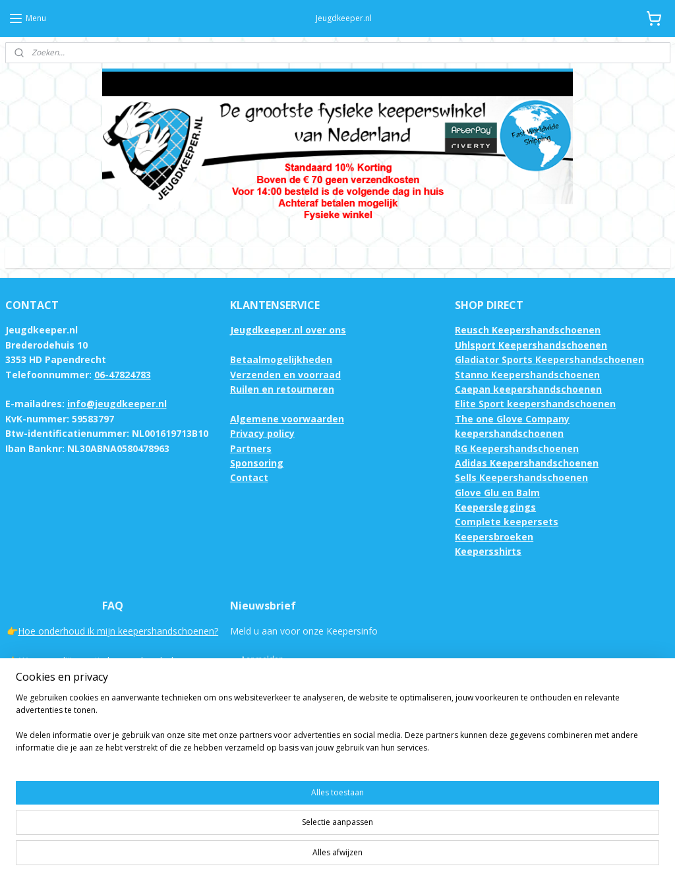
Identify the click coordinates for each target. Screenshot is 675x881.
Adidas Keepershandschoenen (527, 463)
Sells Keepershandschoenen (521, 477)
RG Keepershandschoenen (517, 448)
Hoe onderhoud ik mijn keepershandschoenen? (118, 631)
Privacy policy (262, 433)
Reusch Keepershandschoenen (528, 330)
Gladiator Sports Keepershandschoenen (549, 359)
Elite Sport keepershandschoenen (535, 403)
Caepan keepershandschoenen (528, 389)
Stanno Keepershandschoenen (527, 374)
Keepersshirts (488, 551)
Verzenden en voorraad (285, 374)
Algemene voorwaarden (287, 418)
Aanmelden (262, 659)
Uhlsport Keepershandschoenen (531, 345)
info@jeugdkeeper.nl (117, 403)
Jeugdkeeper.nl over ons (288, 330)
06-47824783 (122, 374)
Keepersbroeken (494, 536)
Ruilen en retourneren (282, 389)
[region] (250, 835)
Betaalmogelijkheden (281, 359)
